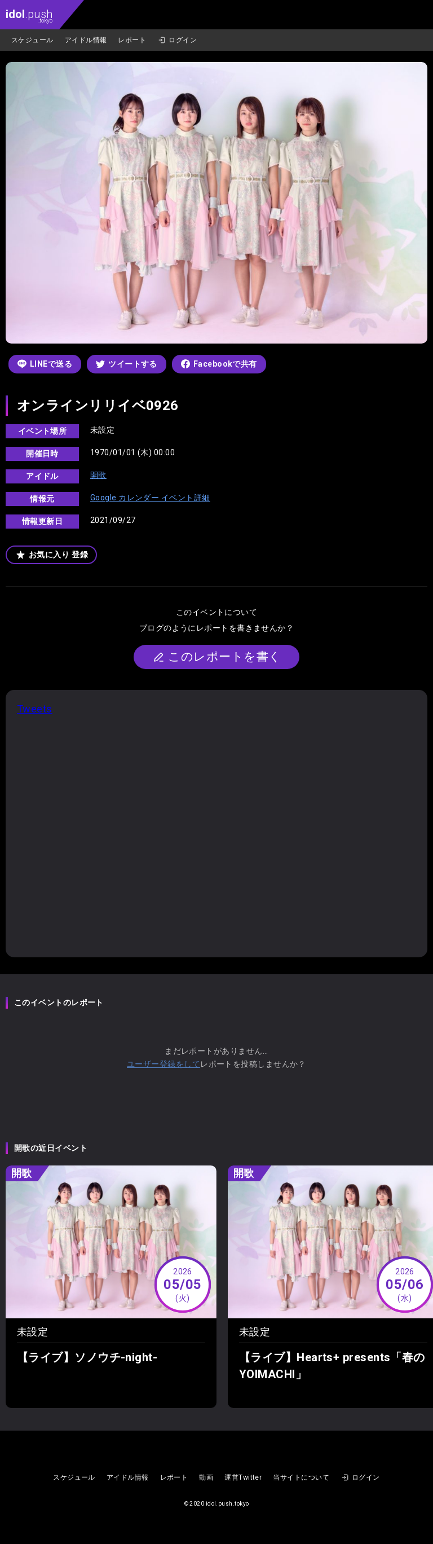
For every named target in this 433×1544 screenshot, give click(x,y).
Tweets (34, 709)
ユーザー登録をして (163, 1063)
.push (29, 15)
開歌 (98, 475)
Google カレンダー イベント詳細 (150, 497)
